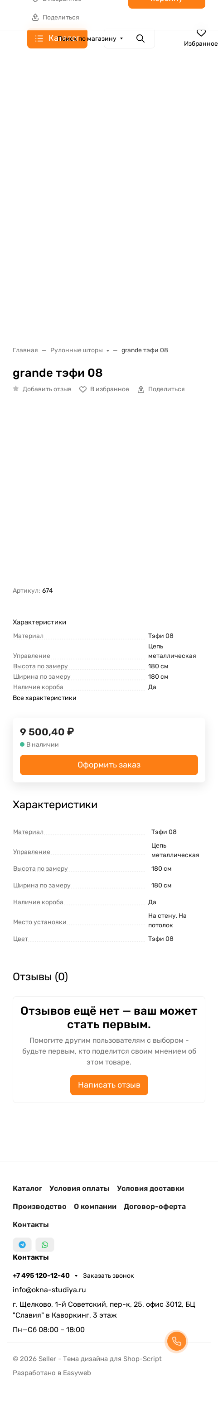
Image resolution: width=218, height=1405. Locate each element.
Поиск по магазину (87, 39)
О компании (95, 1206)
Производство (40, 1206)
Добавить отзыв (47, 389)
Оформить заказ (109, 765)
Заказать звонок (108, 1276)
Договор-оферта (155, 1206)
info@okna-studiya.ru (49, 1289)
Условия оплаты (79, 1188)
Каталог (27, 1188)
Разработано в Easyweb (52, 1373)
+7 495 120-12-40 (42, 1275)
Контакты (31, 1224)
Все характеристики (45, 698)
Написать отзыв (109, 1085)
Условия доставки (150, 1188)
